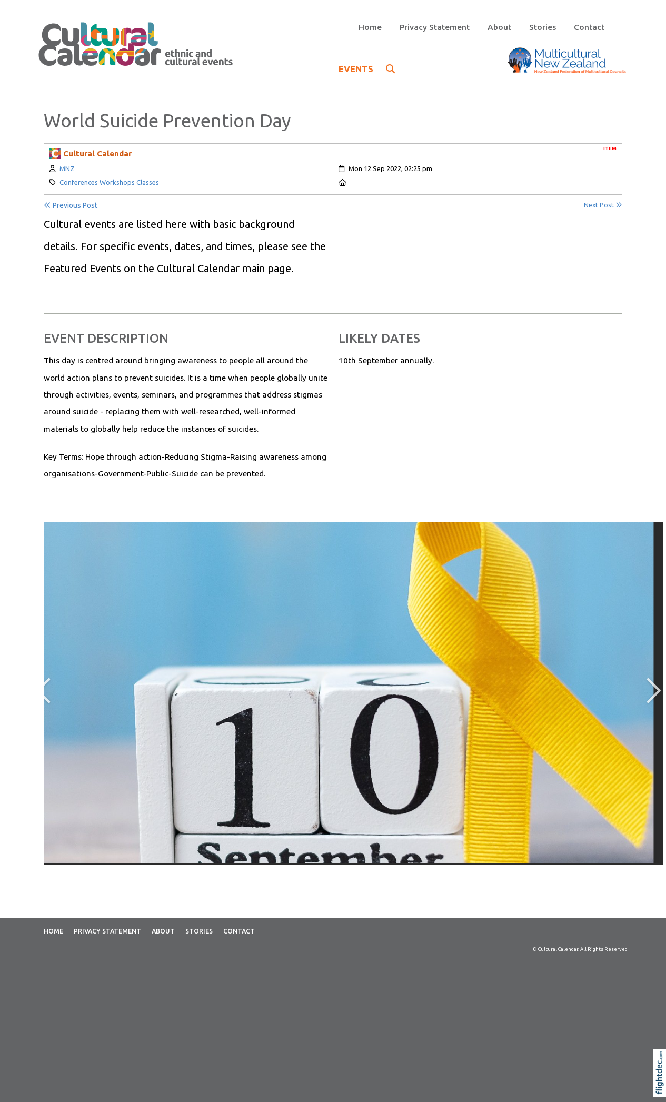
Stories (542, 27)
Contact (589, 27)
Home (370, 27)
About (499, 27)
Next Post (603, 205)
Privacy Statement (435, 27)
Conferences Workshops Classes (109, 182)
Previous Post (70, 205)
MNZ (67, 168)
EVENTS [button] (367, 69)
